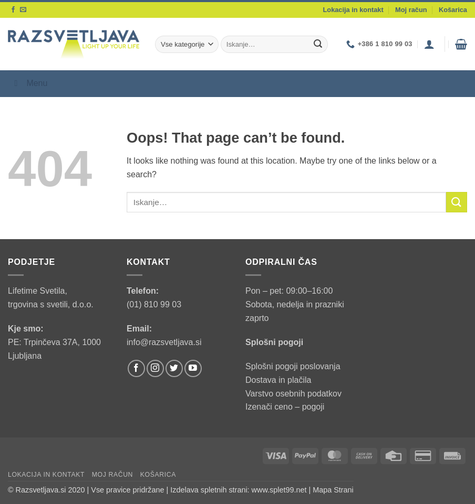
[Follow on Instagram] (155, 368)
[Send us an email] (23, 10)
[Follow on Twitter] (174, 368)
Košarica (453, 10)
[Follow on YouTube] (193, 368)
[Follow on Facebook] (13, 10)
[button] (429, 44)
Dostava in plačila (278, 380)
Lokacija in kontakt (353, 10)
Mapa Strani (333, 490)
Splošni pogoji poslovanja (292, 366)
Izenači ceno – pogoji (284, 406)
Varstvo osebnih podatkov (293, 393)
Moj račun (411, 10)
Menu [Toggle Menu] (29, 83)
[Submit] (318, 44)
